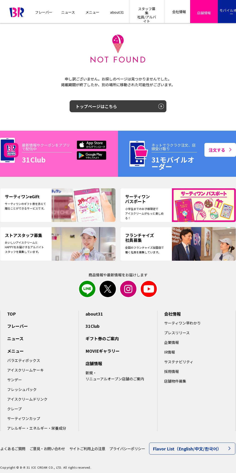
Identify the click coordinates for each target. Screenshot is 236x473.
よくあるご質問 (12, 448)
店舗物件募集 (175, 381)
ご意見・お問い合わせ (47, 448)
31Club (93, 326)
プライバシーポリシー (127, 448)
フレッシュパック (22, 389)
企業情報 (171, 342)
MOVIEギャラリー (103, 351)
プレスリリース (177, 332)
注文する (220, 150)
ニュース (68, 12)
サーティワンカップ (23, 418)
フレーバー (43, 12)
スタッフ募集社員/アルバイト (146, 14)
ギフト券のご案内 (102, 338)
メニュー (15, 351)
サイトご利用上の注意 (87, 448)
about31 (117, 12)
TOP (11, 313)
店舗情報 (94, 363)
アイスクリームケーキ (25, 370)
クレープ (14, 408)
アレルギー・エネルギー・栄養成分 (36, 428)
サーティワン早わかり (182, 323)
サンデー (14, 379)
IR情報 (169, 352)
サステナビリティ (178, 361)
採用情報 (171, 371)
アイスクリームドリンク (27, 399)
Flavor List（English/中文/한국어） (191, 449)
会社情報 (172, 313)
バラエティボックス (23, 360)
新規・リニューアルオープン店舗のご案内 (115, 375)
